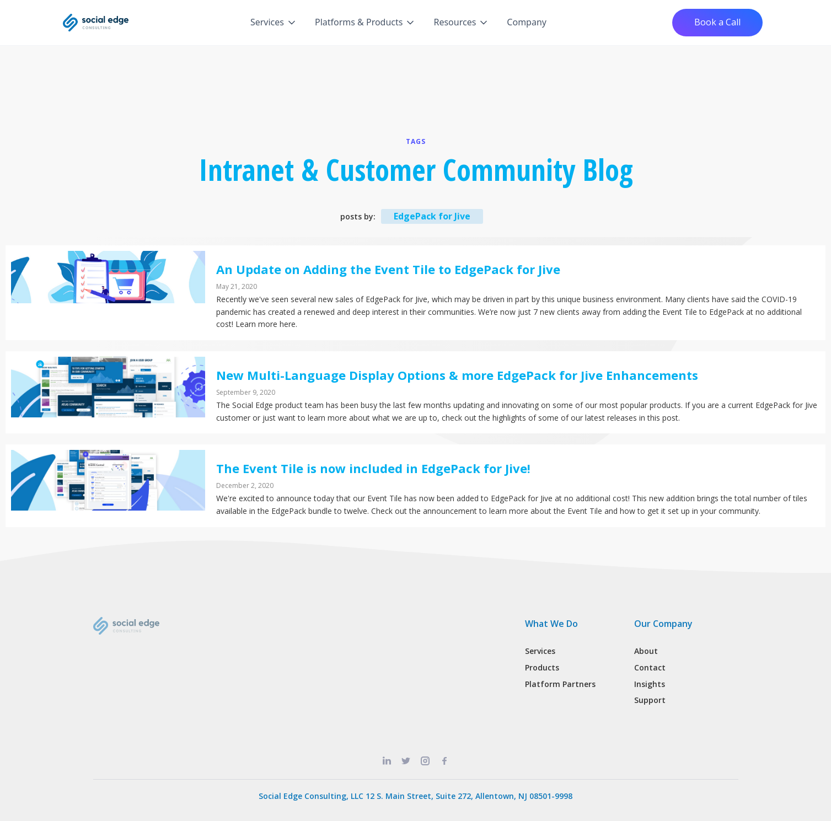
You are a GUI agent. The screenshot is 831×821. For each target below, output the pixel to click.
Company (526, 22)
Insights (649, 684)
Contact (650, 667)
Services (540, 651)
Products (542, 667)
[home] (96, 22)
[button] (274, 22)
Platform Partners (560, 684)
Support (650, 700)
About (646, 651)
